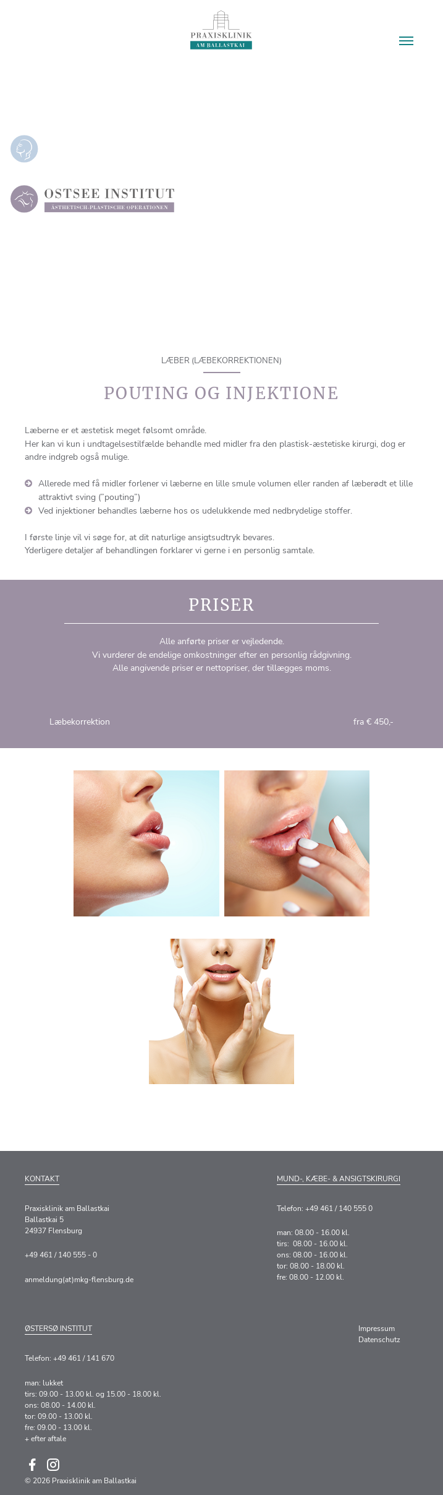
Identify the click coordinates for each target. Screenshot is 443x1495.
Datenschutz (379, 1340)
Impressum (376, 1328)
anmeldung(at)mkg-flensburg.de (79, 1280)
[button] (406, 41)
